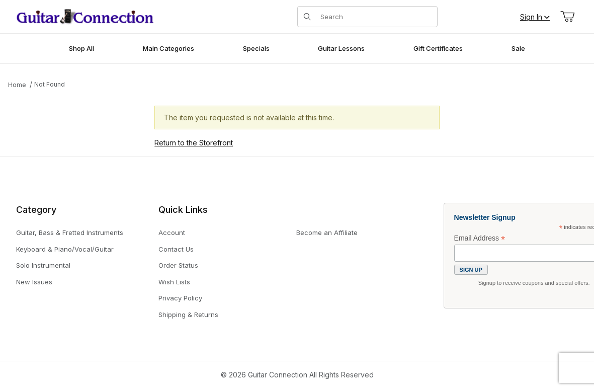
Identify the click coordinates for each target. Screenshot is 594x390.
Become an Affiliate (327, 232)
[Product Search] (375, 17)
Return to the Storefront (193, 142)
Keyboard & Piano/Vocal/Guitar (65, 249)
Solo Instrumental (43, 265)
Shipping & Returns (188, 314)
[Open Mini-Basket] (567, 16)
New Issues (34, 282)
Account (171, 232)
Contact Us (176, 249)
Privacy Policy (180, 298)
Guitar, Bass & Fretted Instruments (69, 232)
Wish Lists (174, 282)
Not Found (49, 84)
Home (17, 85)
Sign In (535, 17)
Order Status (178, 265)
